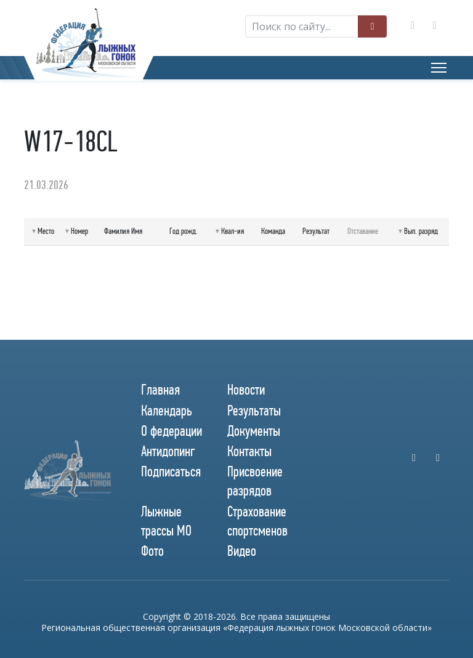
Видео (241, 551)
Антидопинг (168, 451)
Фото (152, 551)
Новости (246, 389)
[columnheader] (43, 232)
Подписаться (171, 471)
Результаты (254, 410)
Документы (253, 430)
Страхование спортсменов (257, 521)
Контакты (249, 451)
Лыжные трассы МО (166, 521)
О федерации (171, 430)
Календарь (166, 410)
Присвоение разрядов (255, 481)
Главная (160, 389)
